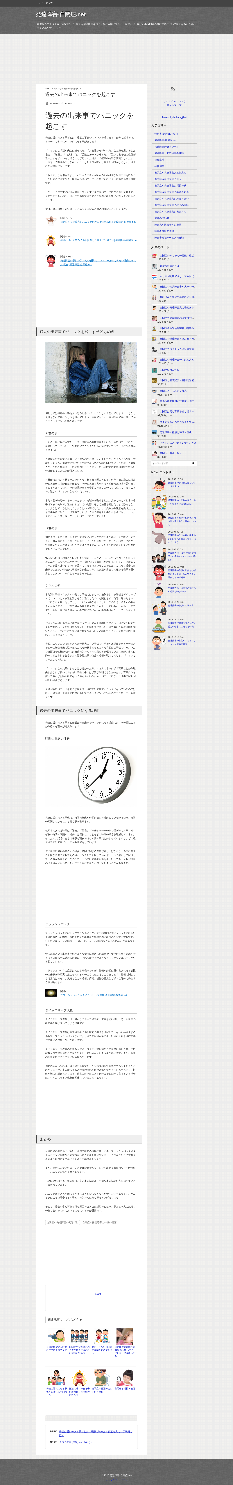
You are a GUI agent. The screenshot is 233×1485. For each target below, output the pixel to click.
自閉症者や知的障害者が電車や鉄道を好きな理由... (187, 328)
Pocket (97, 1294)
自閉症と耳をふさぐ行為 (173, 390)
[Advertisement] (116, 59)
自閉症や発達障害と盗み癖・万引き (179, 338)
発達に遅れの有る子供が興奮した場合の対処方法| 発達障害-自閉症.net (98, 240)
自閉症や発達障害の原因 (167, 179)
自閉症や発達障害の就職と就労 (171, 198)
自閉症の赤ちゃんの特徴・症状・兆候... (181, 255)
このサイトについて (174, 101)
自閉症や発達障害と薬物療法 (170, 172)
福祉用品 (159, 166)
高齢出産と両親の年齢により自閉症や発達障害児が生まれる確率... (196, 297)
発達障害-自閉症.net (61, 14)
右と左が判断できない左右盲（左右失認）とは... (186, 276)
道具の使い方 (161, 218)
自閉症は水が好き (169, 370)
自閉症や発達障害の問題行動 (62, 1222)
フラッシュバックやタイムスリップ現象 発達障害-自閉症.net (93, 995)
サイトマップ (45, 3)
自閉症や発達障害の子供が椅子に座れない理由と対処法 (79, 1350)
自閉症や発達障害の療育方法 (170, 211)
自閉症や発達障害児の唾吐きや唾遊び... (181, 307)
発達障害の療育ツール (166, 146)
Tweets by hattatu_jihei (174, 117)
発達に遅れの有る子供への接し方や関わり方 (56, 1391)
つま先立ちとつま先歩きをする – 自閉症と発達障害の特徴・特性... (196, 422)
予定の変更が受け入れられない (76, 1442)
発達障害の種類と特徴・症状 (176, 432)
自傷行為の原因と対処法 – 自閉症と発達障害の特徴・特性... (193, 401)
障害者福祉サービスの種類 (169, 237)
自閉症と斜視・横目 (125, 1388)
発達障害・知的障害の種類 (169, 153)
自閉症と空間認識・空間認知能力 (178, 380)
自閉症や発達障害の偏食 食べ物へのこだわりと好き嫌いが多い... (195, 318)
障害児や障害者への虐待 (167, 224)
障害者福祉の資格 (164, 231)
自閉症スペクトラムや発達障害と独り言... (183, 349)
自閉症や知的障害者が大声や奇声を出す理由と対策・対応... (192, 286)
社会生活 (159, 159)
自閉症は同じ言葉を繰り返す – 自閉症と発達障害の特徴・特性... (195, 411)
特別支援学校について (166, 133)
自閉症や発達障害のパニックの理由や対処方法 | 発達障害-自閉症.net (98, 221)
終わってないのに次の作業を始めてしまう (102, 1350)
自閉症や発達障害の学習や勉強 (171, 192)
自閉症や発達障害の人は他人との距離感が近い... (186, 359)
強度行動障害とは (169, 266)
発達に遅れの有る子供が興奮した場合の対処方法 (79, 1391)
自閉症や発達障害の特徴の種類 (99, 1222)
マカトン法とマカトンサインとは (178, 442)
